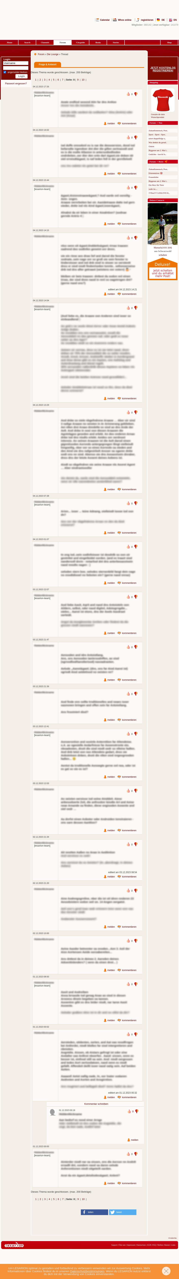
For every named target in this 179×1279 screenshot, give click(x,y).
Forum (63, 42)
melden (111, 123)
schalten (163, 254)
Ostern (151, 146)
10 (83, 79)
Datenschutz (141, 1245)
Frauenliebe (153, 177)
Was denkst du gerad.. (158, 142)
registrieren (147, 20)
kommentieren (129, 123)
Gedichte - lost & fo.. (157, 154)
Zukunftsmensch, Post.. (158, 130)
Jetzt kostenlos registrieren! (163, 69)
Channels (45, 42)
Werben (160, 1245)
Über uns (122, 1245)
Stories (116, 42)
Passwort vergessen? (16, 83)
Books (98, 42)
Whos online (124, 20)
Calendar (105, 20)
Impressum (131, 1245)
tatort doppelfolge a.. (157, 138)
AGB (149, 1245)
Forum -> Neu (156, 123)
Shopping (154, 82)
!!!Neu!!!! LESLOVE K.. (159, 193)
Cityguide (80, 42)
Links (173, 1245)
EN (175, 20)
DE (163, 20)
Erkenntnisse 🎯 (156, 173)
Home (9, 42)
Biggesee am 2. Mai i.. (158, 150)
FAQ (154, 1245)
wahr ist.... (153, 189)
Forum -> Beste (156, 162)
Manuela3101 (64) (163, 247)
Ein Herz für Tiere (156, 185)
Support (114, 1245)
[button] (94, 1212)
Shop (169, 42)
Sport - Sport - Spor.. (157, 134)
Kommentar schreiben (96, 1103)
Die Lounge (52, 54)
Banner (167, 1245)
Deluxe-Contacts (157, 200)
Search (27, 42)
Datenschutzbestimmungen (87, 1271)
